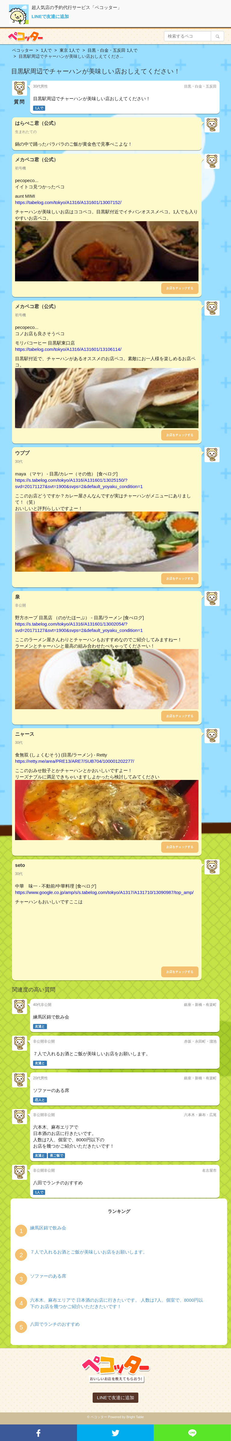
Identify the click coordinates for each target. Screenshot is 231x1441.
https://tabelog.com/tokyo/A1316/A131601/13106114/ (68, 349)
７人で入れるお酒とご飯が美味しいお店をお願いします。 (88, 1251)
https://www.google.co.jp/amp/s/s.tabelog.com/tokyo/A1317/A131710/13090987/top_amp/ (104, 892)
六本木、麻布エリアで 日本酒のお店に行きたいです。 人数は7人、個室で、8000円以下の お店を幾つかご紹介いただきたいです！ (116, 1303)
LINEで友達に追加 (50, 16)
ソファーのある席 (48, 1276)
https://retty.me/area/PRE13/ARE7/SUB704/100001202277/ (74, 761)
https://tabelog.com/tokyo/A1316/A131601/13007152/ (68, 202)
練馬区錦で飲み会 (48, 1227)
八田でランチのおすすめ (55, 1324)
